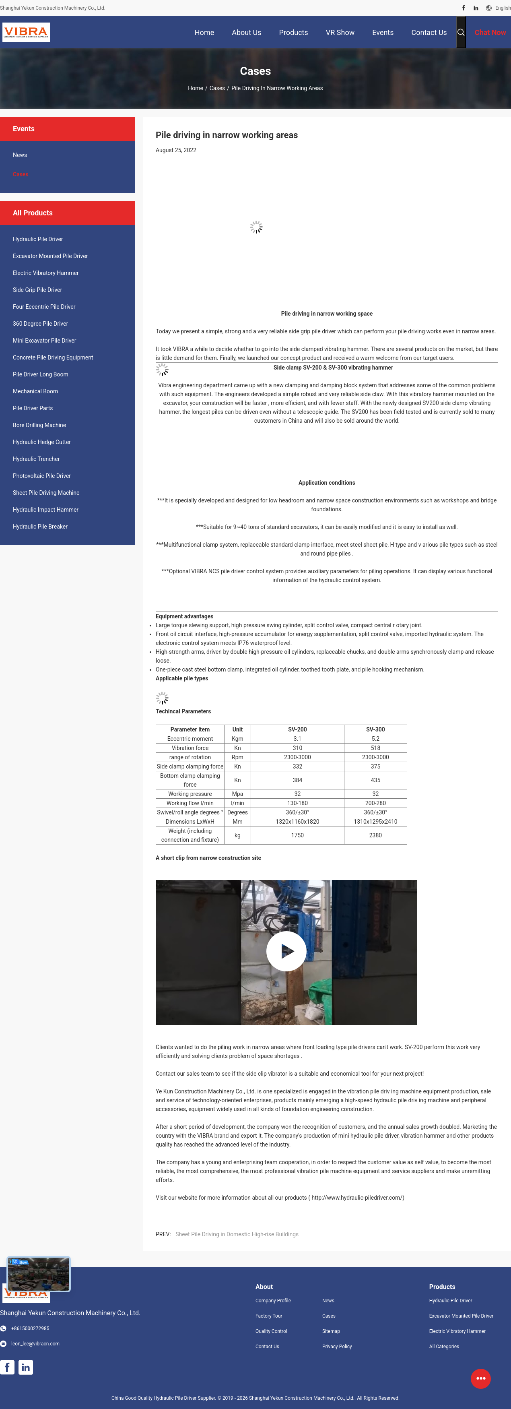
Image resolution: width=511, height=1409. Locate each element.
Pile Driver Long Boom (40, 374)
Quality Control (271, 1331)
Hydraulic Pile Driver (38, 239)
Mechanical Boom (35, 391)
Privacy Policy (337, 1346)
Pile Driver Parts (33, 408)
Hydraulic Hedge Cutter (42, 442)
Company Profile (273, 1301)
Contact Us (267, 1346)
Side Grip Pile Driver (37, 290)
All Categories (444, 1346)
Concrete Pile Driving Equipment (53, 357)
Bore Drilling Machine (39, 425)
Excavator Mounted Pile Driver (50, 256)
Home (195, 88)
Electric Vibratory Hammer (46, 273)
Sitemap (331, 1331)
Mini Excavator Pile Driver (44, 340)
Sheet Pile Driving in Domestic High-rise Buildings (237, 1234)
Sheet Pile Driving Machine (46, 493)
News (20, 155)
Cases (217, 88)
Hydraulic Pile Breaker (40, 526)
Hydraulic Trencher (36, 459)
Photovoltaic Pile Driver (42, 476)
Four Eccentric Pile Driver (44, 307)
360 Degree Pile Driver (40, 323)
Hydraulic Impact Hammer (45, 509)
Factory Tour (268, 1316)
